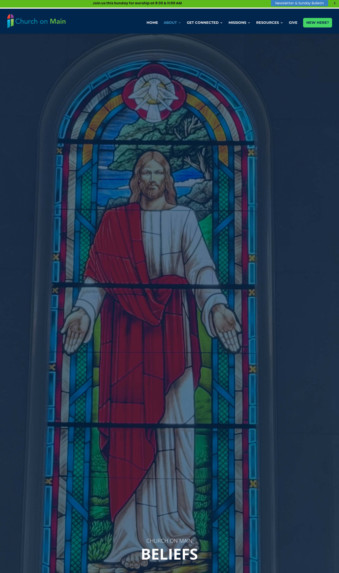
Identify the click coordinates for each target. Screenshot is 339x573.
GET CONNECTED (203, 23)
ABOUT (170, 23)
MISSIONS (237, 23)
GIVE (293, 23)
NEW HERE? (317, 23)
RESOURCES (267, 23)
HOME (152, 23)
